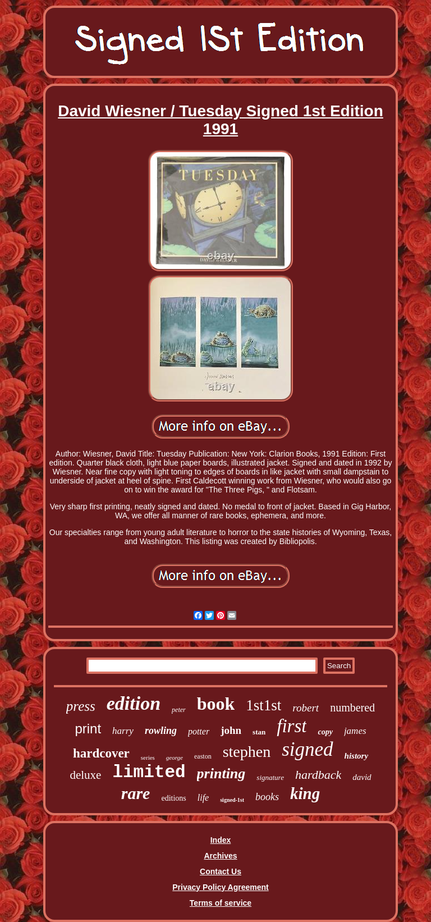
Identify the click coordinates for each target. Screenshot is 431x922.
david (361, 777)
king (305, 793)
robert (305, 708)
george (174, 757)
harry (123, 730)
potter (198, 731)
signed (307, 749)
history (357, 755)
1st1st (263, 705)
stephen (247, 751)
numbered (352, 707)
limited (148, 772)
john (231, 730)
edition (134, 703)
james (355, 730)
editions (173, 798)
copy (325, 732)
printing (221, 773)
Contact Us (220, 871)
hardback (318, 775)
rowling (161, 730)
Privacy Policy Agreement (220, 887)
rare (135, 793)
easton (203, 756)
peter (179, 710)
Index (220, 840)
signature (270, 777)
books (267, 796)
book (216, 703)
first (291, 726)
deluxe (85, 775)
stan (259, 732)
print (88, 728)
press (80, 706)
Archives (220, 855)
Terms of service (220, 902)
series (148, 757)
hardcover (101, 753)
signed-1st (232, 800)
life (203, 797)
